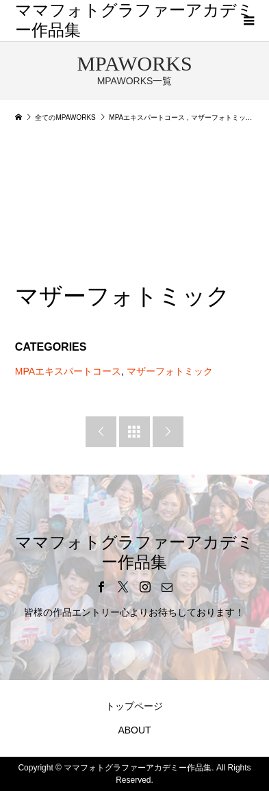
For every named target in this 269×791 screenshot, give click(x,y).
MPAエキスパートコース (68, 371)
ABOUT (134, 730)
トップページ (134, 706)
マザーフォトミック (170, 371)
